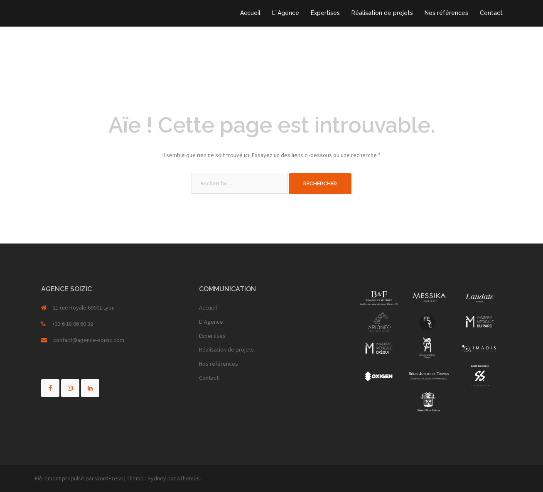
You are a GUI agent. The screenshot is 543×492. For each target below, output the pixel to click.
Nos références (446, 13)
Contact (491, 13)
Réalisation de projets (382, 13)
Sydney (156, 478)
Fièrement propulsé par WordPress (79, 478)
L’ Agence (285, 13)
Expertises (325, 13)
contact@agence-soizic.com (88, 340)
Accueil (250, 13)
